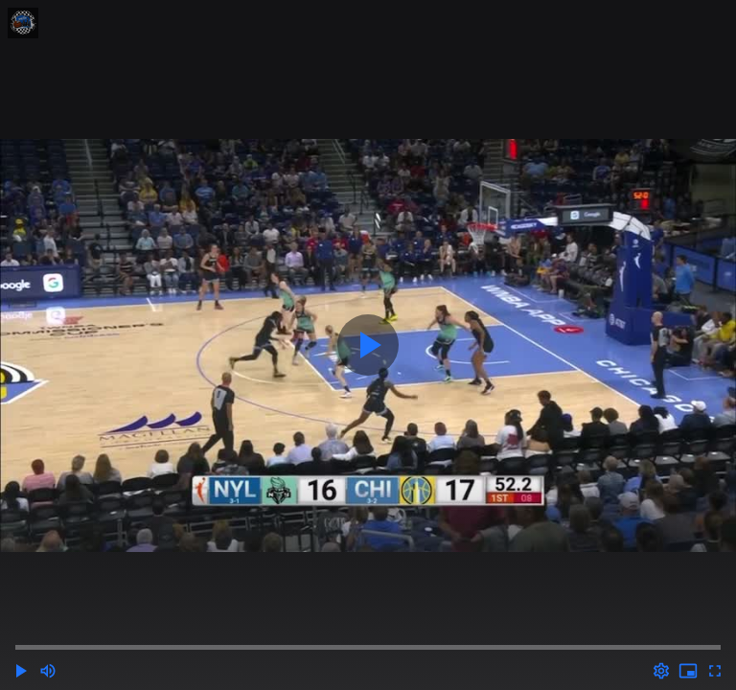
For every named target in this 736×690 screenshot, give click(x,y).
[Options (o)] (661, 670)
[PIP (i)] (688, 670)
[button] (21, 670)
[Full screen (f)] (714, 670)
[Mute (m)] (47, 670)
